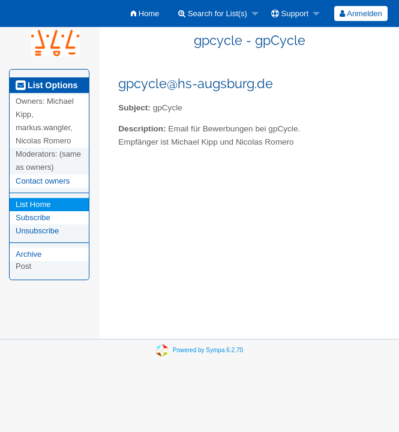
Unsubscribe (37, 230)
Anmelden (361, 13)
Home (145, 13)
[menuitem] (145, 13)
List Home (33, 204)
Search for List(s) (212, 13)
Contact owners (43, 180)
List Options (46, 85)
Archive (28, 254)
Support (289, 13)
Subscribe (33, 217)
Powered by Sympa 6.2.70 (208, 350)
